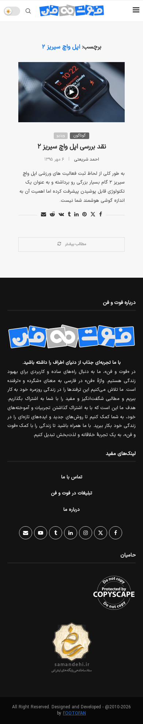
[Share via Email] (43, 215)
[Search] (28, 11)
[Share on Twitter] (92, 215)
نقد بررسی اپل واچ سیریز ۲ (71, 147)
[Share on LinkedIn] (76, 215)
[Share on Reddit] (52, 215)
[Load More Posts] (71, 244)
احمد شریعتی (86, 159)
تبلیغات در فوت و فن (71, 493)
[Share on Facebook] (100, 215)
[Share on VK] (61, 215)
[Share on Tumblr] (69, 215)
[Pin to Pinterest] (84, 215)
